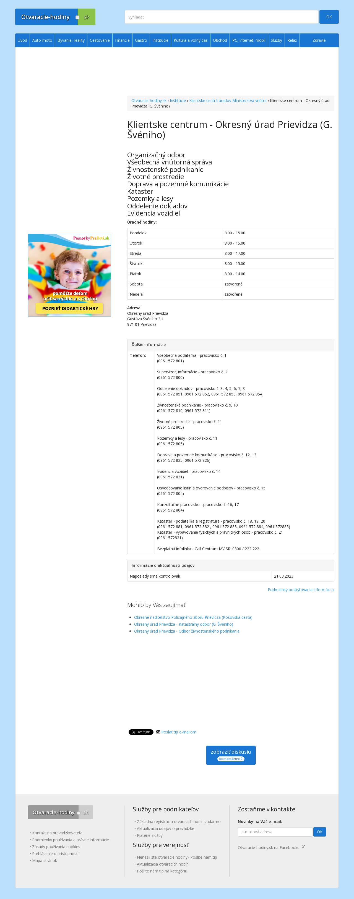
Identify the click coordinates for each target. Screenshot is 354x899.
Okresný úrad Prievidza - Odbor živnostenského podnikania (187, 631)
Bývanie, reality (71, 40)
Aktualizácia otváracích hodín (163, 864)
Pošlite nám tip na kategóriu (162, 871)
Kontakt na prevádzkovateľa (57, 832)
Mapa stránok (44, 860)
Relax (292, 40)
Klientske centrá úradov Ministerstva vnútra (228, 100)
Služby (276, 40)
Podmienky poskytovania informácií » (301, 589)
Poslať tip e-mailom (178, 732)
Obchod (220, 40)
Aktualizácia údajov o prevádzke (165, 828)
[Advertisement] (230, 72)
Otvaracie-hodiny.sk (148, 100)
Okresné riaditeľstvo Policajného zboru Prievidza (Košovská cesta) (193, 617)
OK (329, 16)
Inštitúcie (178, 100)
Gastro (141, 40)
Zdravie (319, 40)
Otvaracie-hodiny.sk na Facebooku (271, 847)
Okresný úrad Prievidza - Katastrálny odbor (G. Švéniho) (183, 624)
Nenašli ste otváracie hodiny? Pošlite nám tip (177, 857)
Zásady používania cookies (56, 846)
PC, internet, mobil (249, 40)
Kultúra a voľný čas (191, 40)
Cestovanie (100, 40)
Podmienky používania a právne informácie (70, 839)
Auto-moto (42, 40)
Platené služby (150, 835)
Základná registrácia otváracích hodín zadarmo (179, 821)
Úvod (22, 40)
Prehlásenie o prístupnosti (55, 853)
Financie (122, 40)
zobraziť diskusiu (231, 754)
